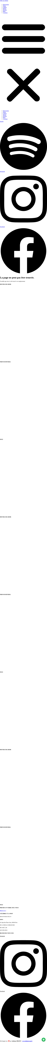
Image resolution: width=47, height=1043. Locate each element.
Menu (4, 6)
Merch (4, 8)
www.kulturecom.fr (27, 1041)
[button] (23, 62)
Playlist (5, 10)
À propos (5, 12)
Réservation (6, 4)
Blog (4, 11)
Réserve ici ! (3, 910)
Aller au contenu (4, 0)
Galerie (5, 7)
